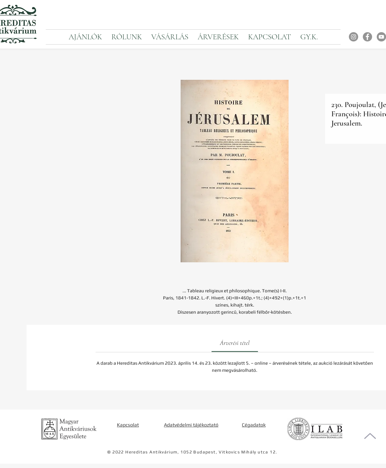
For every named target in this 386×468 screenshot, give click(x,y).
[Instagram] (353, 36)
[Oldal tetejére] (370, 436)
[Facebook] (367, 36)
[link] (235, 343)
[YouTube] (381, 36)
